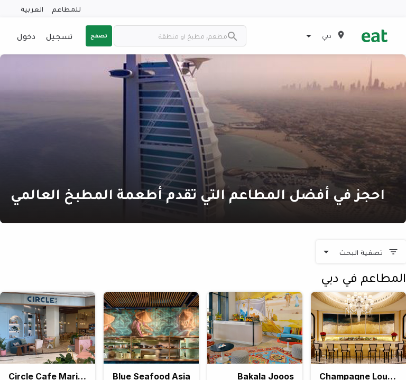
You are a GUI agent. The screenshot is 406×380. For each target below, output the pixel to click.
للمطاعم (66, 8)
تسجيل (59, 36)
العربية (32, 8)
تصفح (98, 35)
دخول (26, 36)
